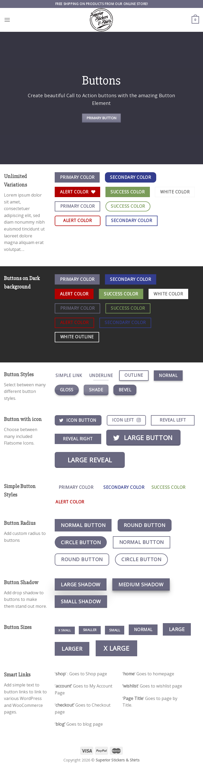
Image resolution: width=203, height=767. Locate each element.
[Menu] (7, 19)
